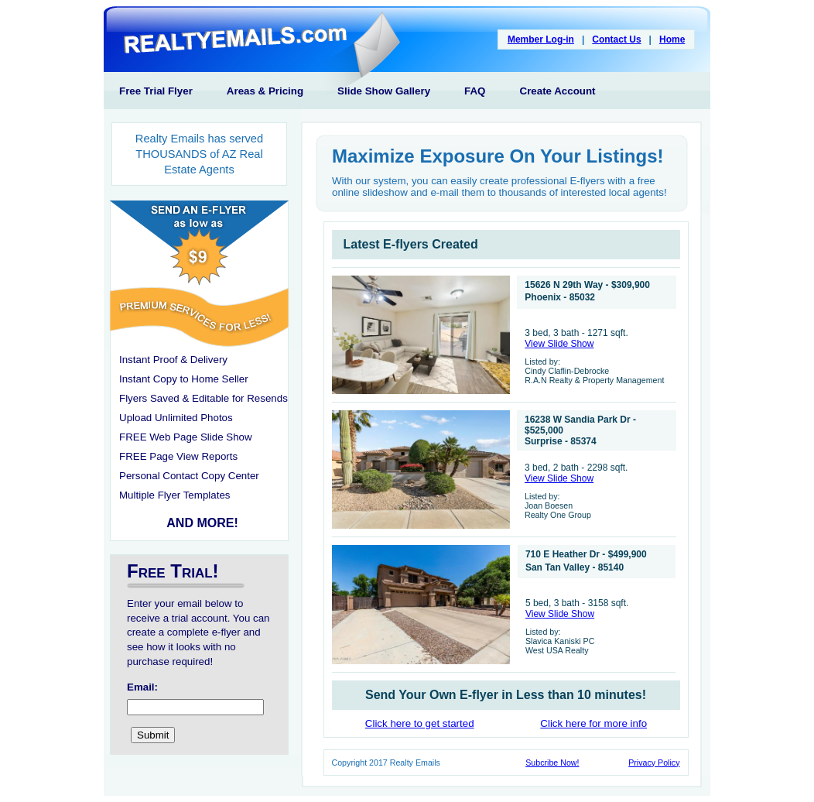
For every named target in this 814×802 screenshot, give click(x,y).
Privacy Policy (653, 762)
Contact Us (616, 39)
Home (672, 39)
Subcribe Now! (552, 762)
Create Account (558, 91)
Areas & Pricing (265, 91)
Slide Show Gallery (383, 91)
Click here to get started (419, 723)
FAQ (474, 91)
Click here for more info (593, 723)
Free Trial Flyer (156, 91)
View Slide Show (559, 343)
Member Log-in (541, 39)
